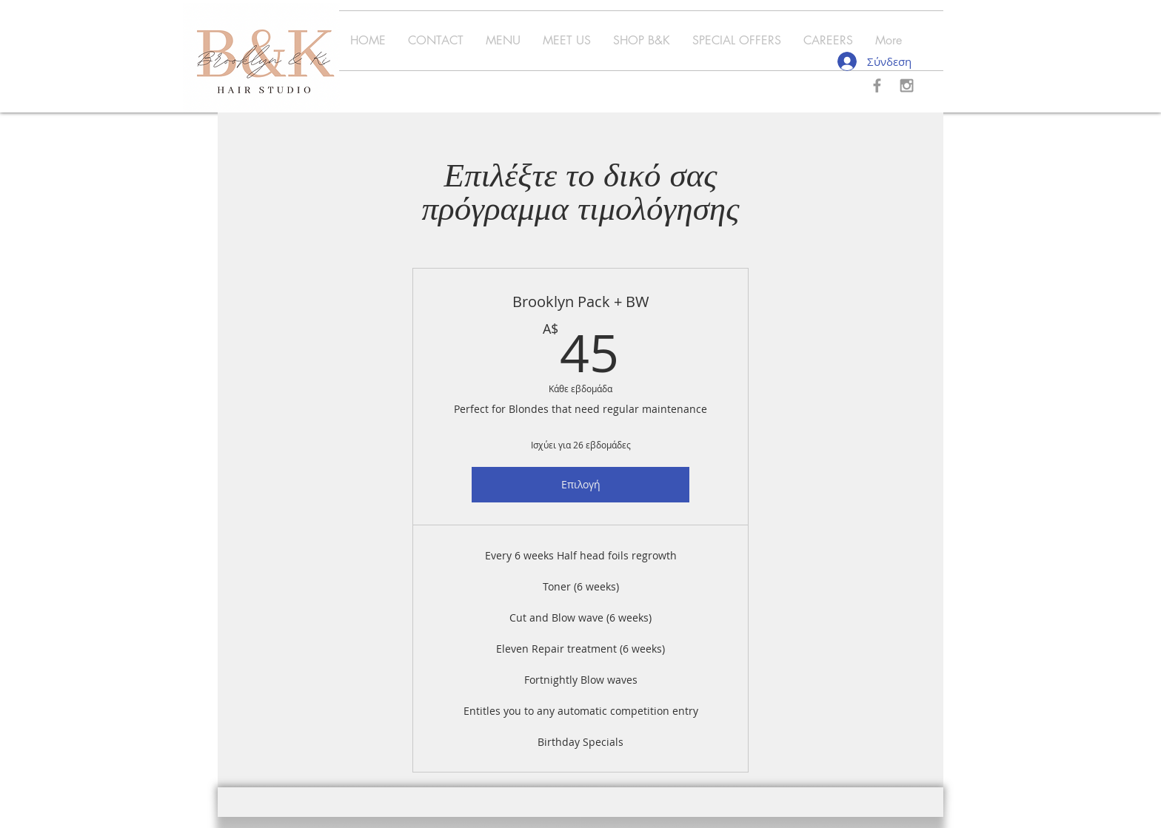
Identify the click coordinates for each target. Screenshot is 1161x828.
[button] (503, 40)
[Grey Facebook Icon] (877, 85)
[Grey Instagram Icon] (906, 85)
